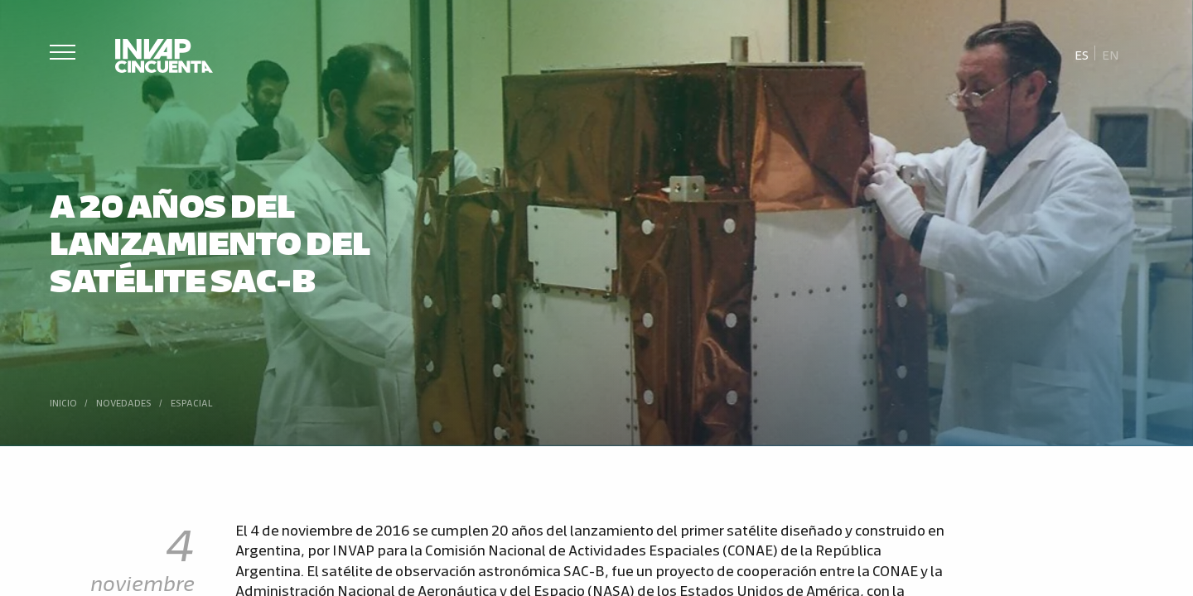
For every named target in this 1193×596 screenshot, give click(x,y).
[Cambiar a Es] (1082, 53)
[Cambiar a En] (1110, 53)
